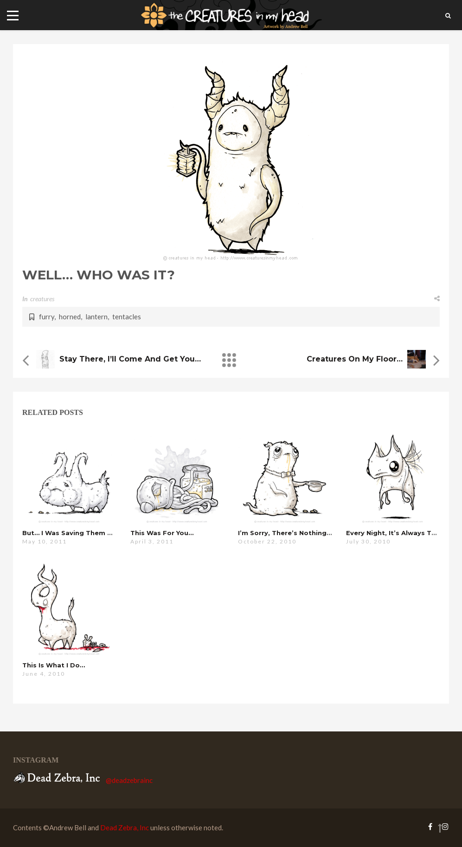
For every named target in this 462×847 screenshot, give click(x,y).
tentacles (126, 316)
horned (70, 316)
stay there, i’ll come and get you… (130, 359)
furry (46, 316)
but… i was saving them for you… (80, 533)
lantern (96, 316)
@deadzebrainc (129, 780)
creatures (42, 299)
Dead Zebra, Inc (124, 827)
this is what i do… (53, 665)
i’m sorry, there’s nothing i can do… (300, 533)
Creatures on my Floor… (355, 359)
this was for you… (161, 533)
